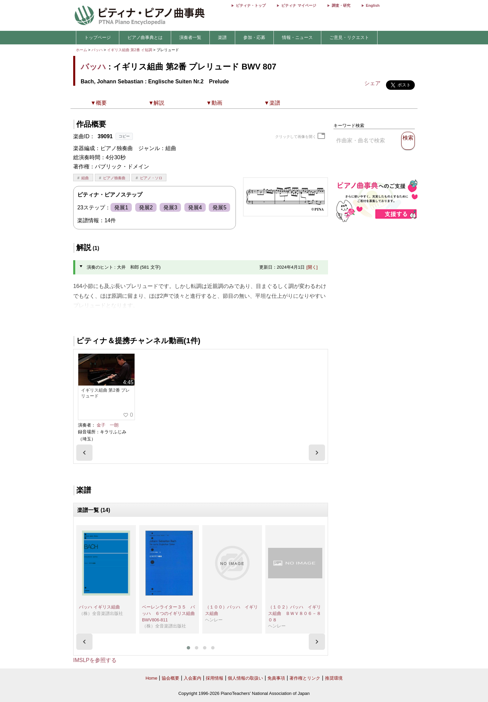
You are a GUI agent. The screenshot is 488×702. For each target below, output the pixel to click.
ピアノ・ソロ (151, 178)
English (373, 5)
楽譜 (222, 37)
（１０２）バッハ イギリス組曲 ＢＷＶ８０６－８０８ (294, 613)
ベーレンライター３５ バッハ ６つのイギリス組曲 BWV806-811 (170, 613)
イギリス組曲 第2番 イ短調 (129, 50)
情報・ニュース (297, 37)
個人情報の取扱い (245, 678)
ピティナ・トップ (251, 5)
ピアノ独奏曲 (114, 178)
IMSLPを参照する (95, 660)
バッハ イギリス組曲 (99, 607)
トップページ (97, 37)
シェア (372, 83)
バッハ (97, 50)
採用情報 (214, 678)
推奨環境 (334, 678)
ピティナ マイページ (298, 5)
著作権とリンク (304, 678)
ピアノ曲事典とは (145, 37)
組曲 (85, 178)
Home (151, 678)
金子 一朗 (108, 425)
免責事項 (276, 678)
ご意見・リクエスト (349, 37)
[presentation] (84, 453)
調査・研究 (341, 5)
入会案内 (192, 678)
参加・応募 (254, 37)
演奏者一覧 (190, 37)
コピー (124, 136)
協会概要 (170, 678)
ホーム (81, 50)
